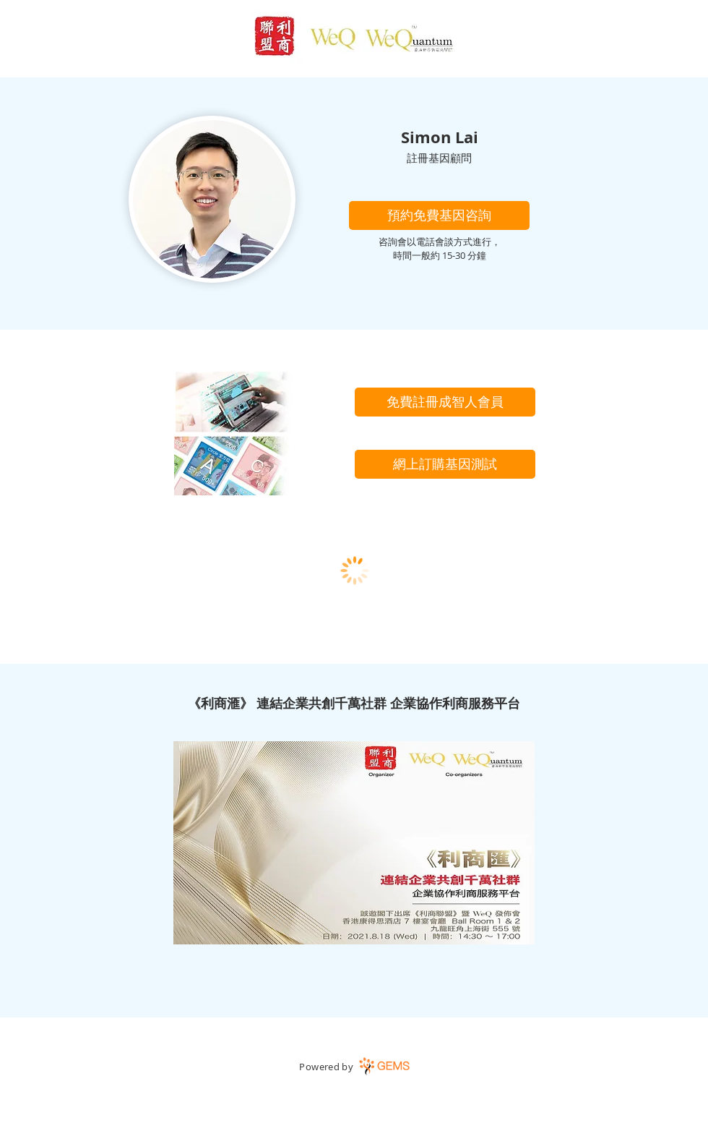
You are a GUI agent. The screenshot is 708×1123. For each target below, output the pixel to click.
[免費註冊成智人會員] (445, 402)
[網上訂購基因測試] (445, 464)
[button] (439, 215)
